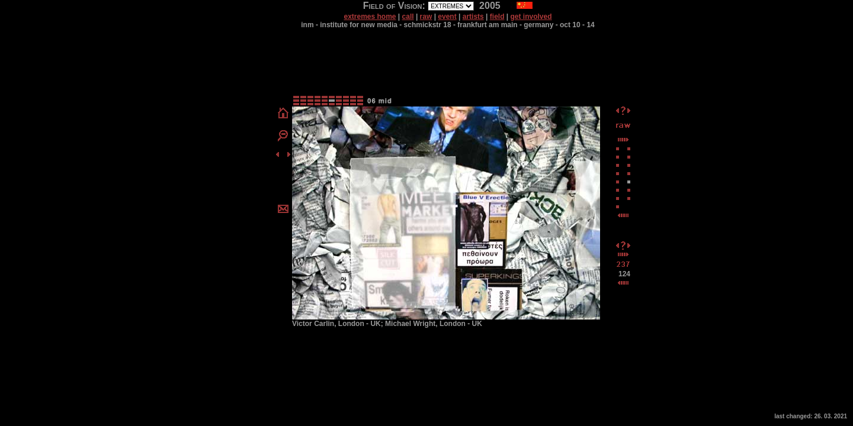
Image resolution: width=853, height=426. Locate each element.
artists (473, 16)
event (447, 16)
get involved (531, 16)
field (497, 16)
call (408, 16)
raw (426, 16)
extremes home (370, 16)
